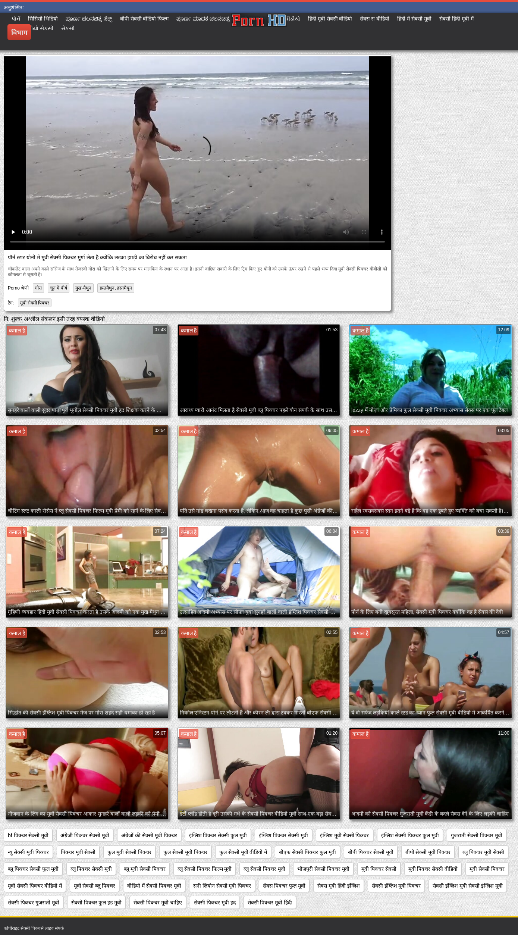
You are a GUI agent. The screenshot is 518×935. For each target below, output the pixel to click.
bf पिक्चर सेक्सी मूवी (28, 835)
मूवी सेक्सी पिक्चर (35, 303)
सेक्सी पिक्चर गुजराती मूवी (33, 903)
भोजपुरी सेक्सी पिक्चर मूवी (323, 869)
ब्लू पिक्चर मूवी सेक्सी (483, 852)
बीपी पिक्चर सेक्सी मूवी (370, 852)
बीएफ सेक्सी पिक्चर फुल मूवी (307, 852)
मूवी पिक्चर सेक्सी (378, 869)
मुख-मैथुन (83, 288)
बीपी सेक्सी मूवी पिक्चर (428, 852)
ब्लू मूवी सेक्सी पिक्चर (145, 869)
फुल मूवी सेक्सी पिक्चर (129, 852)
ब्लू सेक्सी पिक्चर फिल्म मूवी (205, 869)
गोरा (38, 288)
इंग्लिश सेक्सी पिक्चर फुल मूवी (410, 835)
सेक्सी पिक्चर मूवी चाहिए (158, 903)
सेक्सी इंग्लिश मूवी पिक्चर (396, 886)
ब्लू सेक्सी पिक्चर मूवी (264, 869)
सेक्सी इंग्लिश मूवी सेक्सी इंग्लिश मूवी (467, 886)
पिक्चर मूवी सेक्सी (78, 852)
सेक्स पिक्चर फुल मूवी (284, 886)
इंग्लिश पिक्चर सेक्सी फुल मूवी (218, 835)
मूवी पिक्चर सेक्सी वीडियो (433, 869)
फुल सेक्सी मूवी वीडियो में (243, 852)
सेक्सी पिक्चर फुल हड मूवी (96, 903)
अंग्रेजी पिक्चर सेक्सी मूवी (84, 835)
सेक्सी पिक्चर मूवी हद (215, 903)
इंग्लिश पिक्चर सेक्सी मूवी (283, 835)
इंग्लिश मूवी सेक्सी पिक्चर (344, 835)
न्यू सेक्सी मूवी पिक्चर (28, 852)
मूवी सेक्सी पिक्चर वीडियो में (35, 886)
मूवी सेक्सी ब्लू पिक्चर (95, 886)
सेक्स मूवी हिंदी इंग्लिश (338, 886)
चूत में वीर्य (58, 288)
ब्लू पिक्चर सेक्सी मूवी (91, 869)
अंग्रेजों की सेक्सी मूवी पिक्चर (149, 835)
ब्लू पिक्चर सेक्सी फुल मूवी (33, 869)
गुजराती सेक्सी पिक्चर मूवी (476, 835)
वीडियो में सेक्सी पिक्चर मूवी (154, 886)
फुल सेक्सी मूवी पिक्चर (185, 852)
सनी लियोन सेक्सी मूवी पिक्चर (222, 886)
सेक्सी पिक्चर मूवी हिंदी (270, 903)
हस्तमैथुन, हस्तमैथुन (116, 288)
